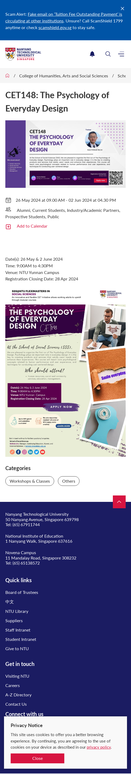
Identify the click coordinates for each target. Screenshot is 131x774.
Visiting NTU (17, 675)
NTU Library (16, 611)
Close (37, 758)
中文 (9, 601)
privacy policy (99, 747)
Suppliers (14, 620)
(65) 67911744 (26, 524)
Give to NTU (17, 648)
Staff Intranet (17, 629)
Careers (12, 685)
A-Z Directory (18, 694)
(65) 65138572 (26, 562)
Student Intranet (20, 639)
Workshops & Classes (30, 480)
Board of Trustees (21, 592)
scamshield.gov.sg (55, 27)
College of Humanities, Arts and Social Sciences (63, 75)
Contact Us (16, 703)
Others (68, 480)
